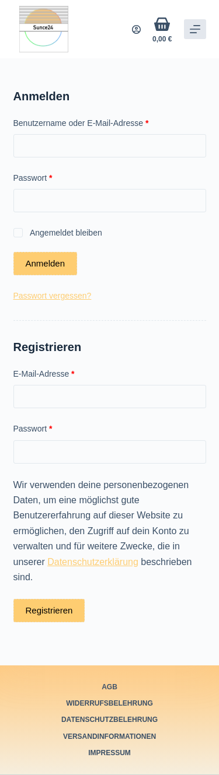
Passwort (53, 177)
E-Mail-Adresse (64, 372)
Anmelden (45, 263)
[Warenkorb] (162, 29)
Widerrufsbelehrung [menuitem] (109, 703)
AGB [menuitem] (109, 687)
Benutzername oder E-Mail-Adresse (101, 122)
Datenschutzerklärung (92, 562)
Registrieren (49, 610)
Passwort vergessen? (52, 295)
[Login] (136, 29)
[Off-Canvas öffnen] (195, 29)
